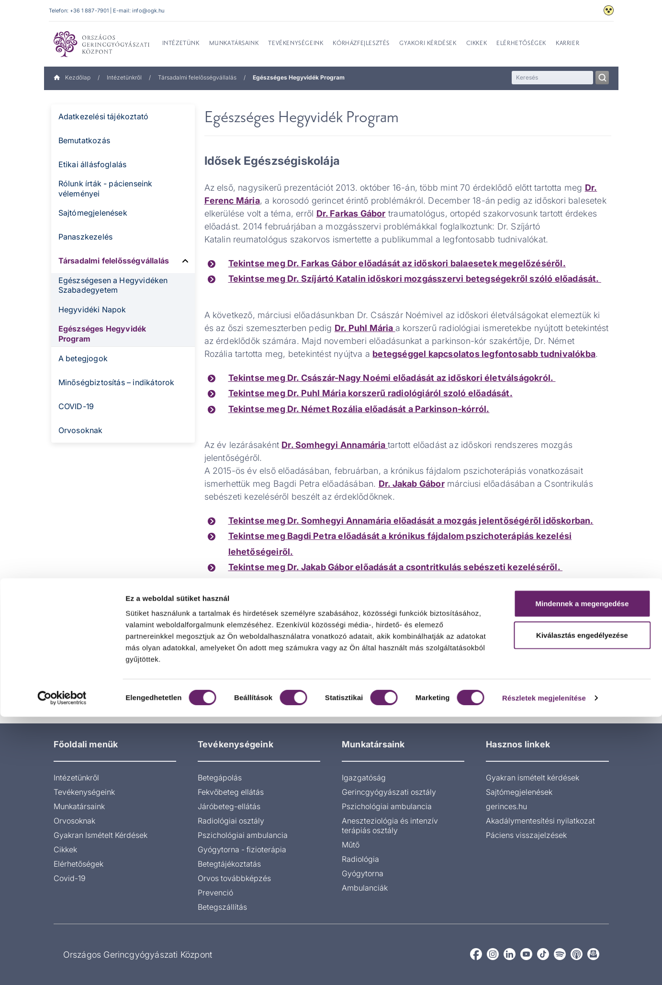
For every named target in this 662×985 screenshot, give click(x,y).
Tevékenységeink (84, 792)
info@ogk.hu (148, 10)
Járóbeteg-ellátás (229, 806)
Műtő (350, 844)
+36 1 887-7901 (89, 10)
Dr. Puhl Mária (365, 328)
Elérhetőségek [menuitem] (521, 43)
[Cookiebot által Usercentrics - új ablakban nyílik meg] (62, 966)
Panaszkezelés (85, 236)
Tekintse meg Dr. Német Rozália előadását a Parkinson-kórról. (359, 409)
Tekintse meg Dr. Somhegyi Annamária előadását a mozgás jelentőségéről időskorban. (411, 520)
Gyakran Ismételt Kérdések (100, 835)
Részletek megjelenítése (544, 966)
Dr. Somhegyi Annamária (334, 445)
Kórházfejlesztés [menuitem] (361, 43)
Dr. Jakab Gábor (412, 484)
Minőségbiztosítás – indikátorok (116, 382)
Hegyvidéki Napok (92, 309)
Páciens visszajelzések (526, 835)
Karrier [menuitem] (567, 43)
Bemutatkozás (84, 140)
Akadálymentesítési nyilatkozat (540, 820)
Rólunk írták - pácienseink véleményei (105, 188)
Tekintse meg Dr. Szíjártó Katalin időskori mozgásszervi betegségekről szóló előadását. (414, 279)
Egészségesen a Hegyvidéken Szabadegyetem (113, 285)
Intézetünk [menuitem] (181, 43)
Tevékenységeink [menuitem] (295, 43)
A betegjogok (83, 358)
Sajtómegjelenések (92, 213)
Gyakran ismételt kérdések (532, 777)
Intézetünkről (124, 77)
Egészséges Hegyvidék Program (102, 334)
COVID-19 (76, 406)
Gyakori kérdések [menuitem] (428, 43)
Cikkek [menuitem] (476, 43)
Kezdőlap (72, 77)
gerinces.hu (506, 806)
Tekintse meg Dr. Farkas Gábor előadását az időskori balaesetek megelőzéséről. (397, 263)
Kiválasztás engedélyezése (582, 903)
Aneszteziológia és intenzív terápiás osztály (390, 825)
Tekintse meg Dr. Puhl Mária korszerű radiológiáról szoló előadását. (370, 393)
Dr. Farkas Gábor (351, 213)
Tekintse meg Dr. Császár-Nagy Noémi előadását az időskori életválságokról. (392, 378)
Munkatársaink (79, 806)
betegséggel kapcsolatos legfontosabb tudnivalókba (483, 354)
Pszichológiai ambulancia (243, 835)
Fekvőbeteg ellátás (231, 792)
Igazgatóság (364, 777)
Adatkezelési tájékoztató (103, 116)
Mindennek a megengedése (581, 872)
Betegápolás (220, 777)
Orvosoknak (80, 430)
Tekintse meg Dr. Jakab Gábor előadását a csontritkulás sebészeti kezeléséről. (395, 567)
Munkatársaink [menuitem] (234, 43)
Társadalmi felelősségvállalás (197, 77)
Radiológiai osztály (231, 820)
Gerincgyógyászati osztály (389, 792)
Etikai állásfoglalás (92, 164)
